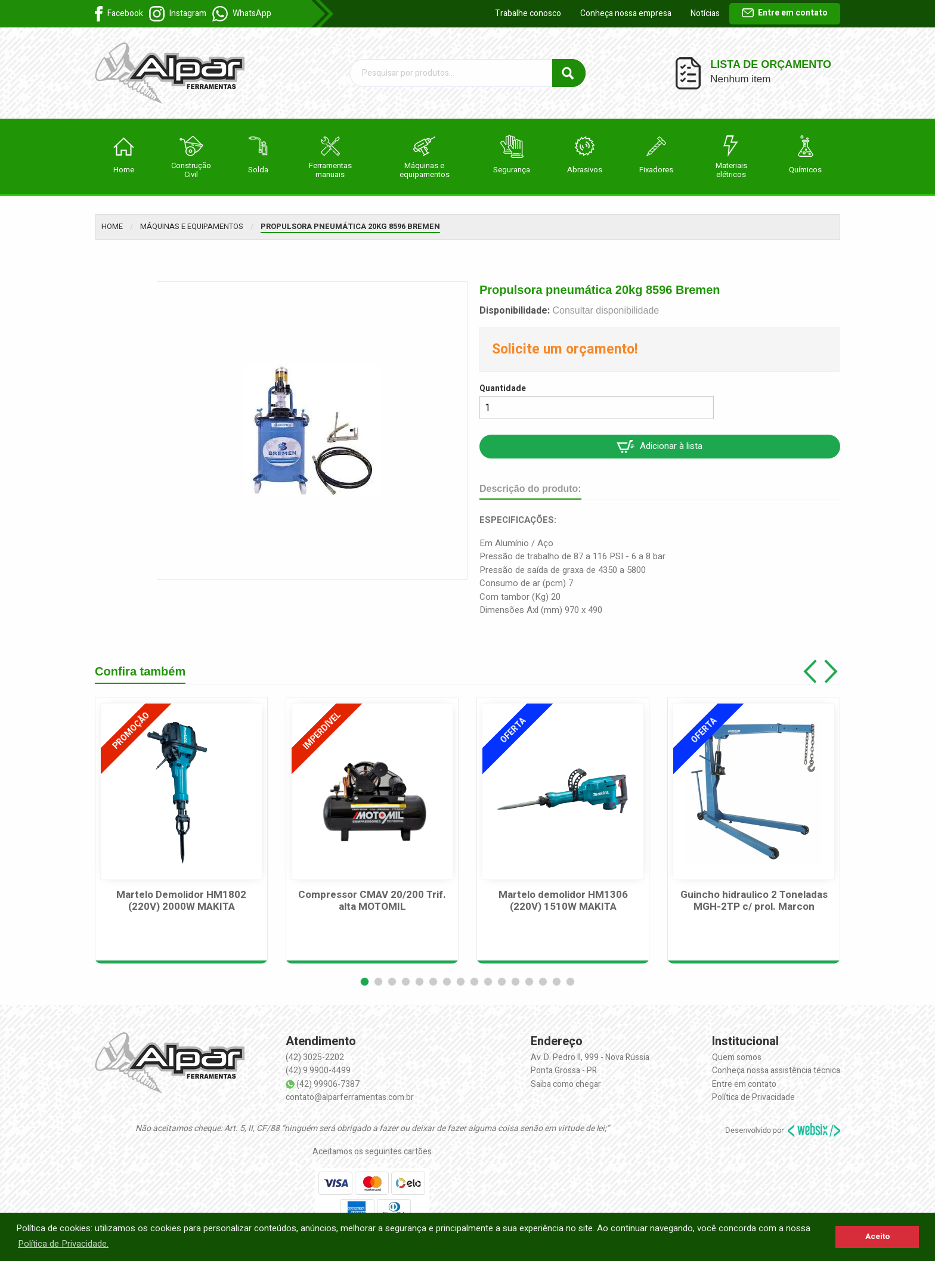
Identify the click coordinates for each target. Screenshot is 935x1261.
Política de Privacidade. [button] (63, 1243)
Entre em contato (785, 13)
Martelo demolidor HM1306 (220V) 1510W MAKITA (563, 901)
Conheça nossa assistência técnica (776, 1070)
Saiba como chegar (566, 1084)
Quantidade (502, 388)
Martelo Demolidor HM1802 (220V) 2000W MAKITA (181, 901)
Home (112, 226)
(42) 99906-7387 (328, 1084)
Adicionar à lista (659, 446)
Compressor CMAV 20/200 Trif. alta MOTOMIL (372, 901)
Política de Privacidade (753, 1097)
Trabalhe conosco (528, 13)
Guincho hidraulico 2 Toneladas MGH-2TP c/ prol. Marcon (754, 901)
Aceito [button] (877, 1237)
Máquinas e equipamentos (191, 226)
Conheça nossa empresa (625, 13)
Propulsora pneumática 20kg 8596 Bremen (350, 226)
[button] (364, 981)
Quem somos (736, 1057)
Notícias (705, 13)
